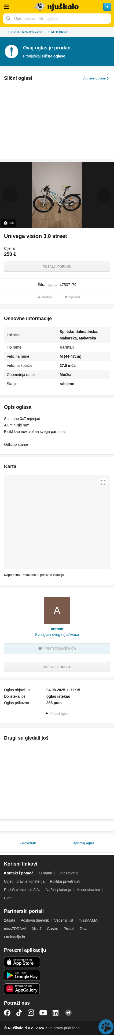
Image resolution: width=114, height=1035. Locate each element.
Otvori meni (6, 6)
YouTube (43, 1012)
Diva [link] (83, 929)
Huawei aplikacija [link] (22, 988)
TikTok (19, 1012)
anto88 (57, 629)
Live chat (106, 1027)
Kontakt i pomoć (19, 873)
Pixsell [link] (69, 929)
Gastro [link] (52, 929)
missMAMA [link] (88, 920)
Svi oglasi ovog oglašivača (57, 634)
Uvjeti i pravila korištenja (24, 881)
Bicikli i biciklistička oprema (30, 32)
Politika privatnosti (65, 881)
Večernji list (63, 920)
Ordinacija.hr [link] (14, 937)
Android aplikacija (22, 975)
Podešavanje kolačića (22, 890)
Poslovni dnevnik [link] (35, 920)
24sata (9, 920)
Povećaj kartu (103, 482)
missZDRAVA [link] (15, 929)
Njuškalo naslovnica (57, 7)
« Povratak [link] (28, 843)
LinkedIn (56, 1012)
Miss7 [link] (37, 929)
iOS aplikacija (22, 962)
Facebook (7, 1012)
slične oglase (53, 56)
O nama (45, 873)
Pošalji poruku (57, 267)
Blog (8, 898)
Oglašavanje (67, 873)
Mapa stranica (88, 890)
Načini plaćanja (58, 890)
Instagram (31, 1012)
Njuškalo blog (68, 1012)
